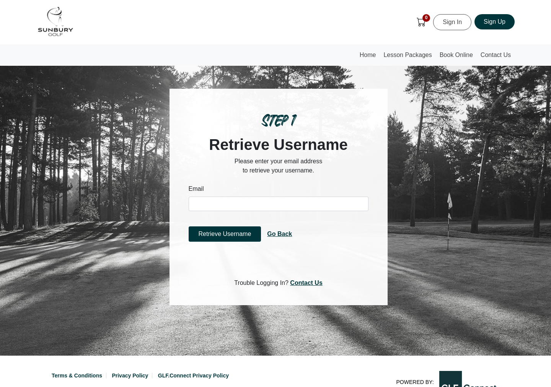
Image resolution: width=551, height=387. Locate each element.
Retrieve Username (225, 234)
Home (369, 57)
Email (196, 188)
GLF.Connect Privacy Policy (193, 375)
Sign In (452, 22)
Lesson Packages (407, 55)
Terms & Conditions (77, 375)
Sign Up (494, 21)
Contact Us (496, 55)
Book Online (456, 55)
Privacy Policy (130, 375)
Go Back (279, 234)
